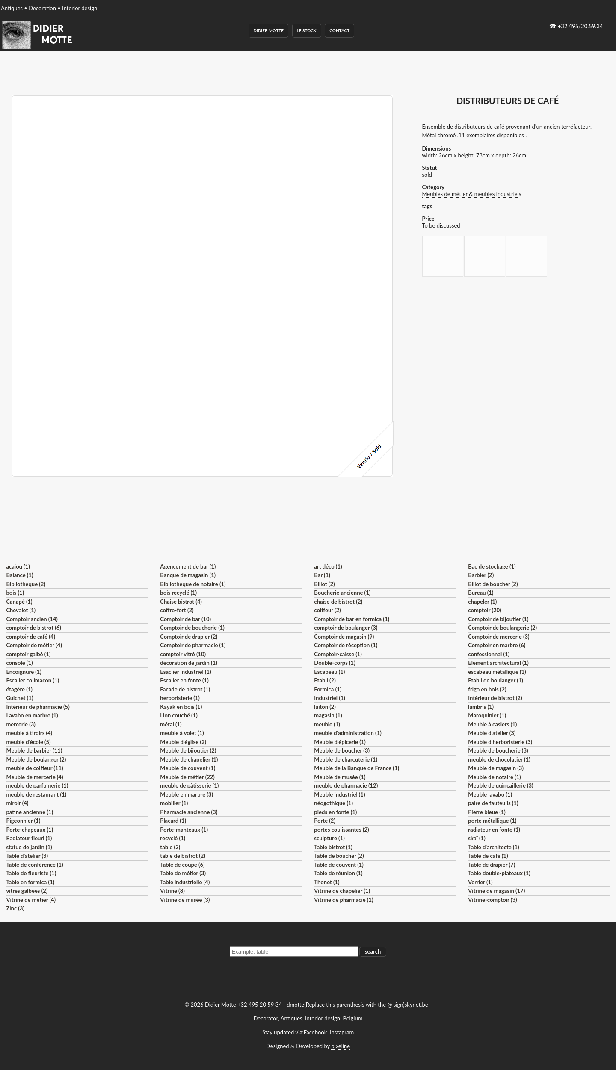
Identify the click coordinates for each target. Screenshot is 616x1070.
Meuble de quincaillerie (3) (500, 785)
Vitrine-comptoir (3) (492, 899)
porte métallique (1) (492, 820)
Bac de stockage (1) (491, 566)
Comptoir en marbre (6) (496, 645)
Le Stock (307, 30)
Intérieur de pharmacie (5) (37, 706)
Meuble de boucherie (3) (498, 750)
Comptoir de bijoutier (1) (498, 619)
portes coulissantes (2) (341, 829)
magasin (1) (328, 715)
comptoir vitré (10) (183, 654)
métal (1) (170, 724)
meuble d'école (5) (28, 741)
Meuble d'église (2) (183, 741)
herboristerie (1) (180, 697)
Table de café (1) (488, 855)
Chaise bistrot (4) (181, 601)
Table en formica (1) (30, 882)
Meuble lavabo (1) (490, 794)
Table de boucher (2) (339, 855)
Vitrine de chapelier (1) (342, 890)
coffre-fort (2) (176, 610)
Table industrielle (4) (185, 882)
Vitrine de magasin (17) (496, 890)
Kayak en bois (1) (181, 706)
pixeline (340, 1046)
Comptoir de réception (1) (345, 645)
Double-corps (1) (334, 662)
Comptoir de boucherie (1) (192, 627)
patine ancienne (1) (29, 812)
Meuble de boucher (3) (342, 750)
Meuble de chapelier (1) (189, 759)
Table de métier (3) (183, 873)
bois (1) (15, 592)
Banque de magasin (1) (188, 575)
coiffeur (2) (327, 610)
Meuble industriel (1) (339, 794)
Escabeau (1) (329, 671)
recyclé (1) (172, 838)
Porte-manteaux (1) (184, 829)
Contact (339, 30)
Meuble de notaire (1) (494, 777)
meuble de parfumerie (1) (37, 785)
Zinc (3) (15, 908)
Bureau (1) (480, 592)
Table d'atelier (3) (27, 855)
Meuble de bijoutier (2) (188, 750)
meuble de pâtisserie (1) (189, 785)
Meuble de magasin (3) (496, 768)
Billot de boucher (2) (493, 584)
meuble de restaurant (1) (36, 794)
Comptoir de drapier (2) (188, 636)
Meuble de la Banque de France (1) (356, 768)
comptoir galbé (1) (28, 654)
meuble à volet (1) (182, 732)
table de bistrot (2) (182, 855)
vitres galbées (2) (26, 890)
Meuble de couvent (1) (187, 768)
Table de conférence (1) (34, 864)
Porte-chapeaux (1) (29, 829)
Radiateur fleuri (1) (29, 838)
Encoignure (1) (23, 671)
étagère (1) (19, 689)
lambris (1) (481, 706)
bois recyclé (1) (178, 592)
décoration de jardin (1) (188, 662)
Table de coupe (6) (182, 864)
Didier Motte (268, 30)
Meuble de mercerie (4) (34, 777)
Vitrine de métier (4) (31, 899)
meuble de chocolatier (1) (499, 759)
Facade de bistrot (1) (185, 689)
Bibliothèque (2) (25, 584)
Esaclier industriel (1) (185, 671)
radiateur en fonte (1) (494, 829)
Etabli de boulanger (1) (495, 680)
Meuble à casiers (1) (492, 724)
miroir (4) (17, 803)
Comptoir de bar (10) (185, 619)
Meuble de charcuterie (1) (345, 759)
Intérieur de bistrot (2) (495, 697)
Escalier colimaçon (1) (32, 680)
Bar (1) (322, 575)
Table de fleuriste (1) (31, 873)
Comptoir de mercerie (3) (498, 636)
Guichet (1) (19, 697)
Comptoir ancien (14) (32, 619)
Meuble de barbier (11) (34, 750)
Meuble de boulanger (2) (36, 759)
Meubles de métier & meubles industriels (471, 193)
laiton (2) (325, 706)
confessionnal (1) (488, 654)
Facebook (315, 1032)
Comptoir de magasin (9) (344, 636)
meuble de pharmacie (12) (346, 785)
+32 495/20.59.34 (580, 26)
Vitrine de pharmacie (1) (343, 899)
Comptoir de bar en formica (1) (351, 619)
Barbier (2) (481, 575)
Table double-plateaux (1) (499, 873)
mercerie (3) (21, 724)
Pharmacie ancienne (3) (188, 812)
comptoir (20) (484, 610)
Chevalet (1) (21, 610)
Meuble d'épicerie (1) (340, 741)
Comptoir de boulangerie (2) (502, 627)
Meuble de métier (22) (187, 777)
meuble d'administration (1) (347, 732)
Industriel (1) (329, 697)
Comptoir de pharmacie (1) (192, 645)
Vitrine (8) (172, 890)
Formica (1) (327, 689)
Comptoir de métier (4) (34, 645)
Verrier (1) (480, 882)
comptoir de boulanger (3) (345, 627)
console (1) (19, 662)
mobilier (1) (174, 803)
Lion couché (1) (178, 715)
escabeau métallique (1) (497, 671)
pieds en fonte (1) (335, 812)
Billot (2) (324, 584)
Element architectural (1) (498, 662)
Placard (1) (173, 820)
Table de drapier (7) (491, 864)
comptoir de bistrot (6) (33, 627)
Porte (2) (324, 820)
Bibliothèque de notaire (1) (192, 584)
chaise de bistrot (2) (338, 601)
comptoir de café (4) (30, 636)
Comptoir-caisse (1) (338, 654)
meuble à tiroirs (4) (29, 732)
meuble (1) (327, 724)
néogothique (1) (333, 803)
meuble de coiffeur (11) (34, 768)
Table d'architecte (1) (493, 847)
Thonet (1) (326, 882)
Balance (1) (19, 575)
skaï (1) (476, 838)
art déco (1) (328, 566)
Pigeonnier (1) (23, 820)
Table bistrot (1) (333, 847)
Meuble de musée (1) (339, 777)
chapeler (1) (482, 601)
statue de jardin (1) (29, 847)
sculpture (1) (329, 838)
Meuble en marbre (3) (186, 794)
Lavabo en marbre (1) (32, 715)
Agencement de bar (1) (188, 566)
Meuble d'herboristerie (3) (500, 741)
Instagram (342, 1032)
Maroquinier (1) (487, 715)
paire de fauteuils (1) (493, 803)
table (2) (170, 847)
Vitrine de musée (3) (185, 899)
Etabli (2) (324, 680)
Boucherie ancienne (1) (342, 592)
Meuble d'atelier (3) (491, 732)
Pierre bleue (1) (487, 812)
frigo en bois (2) (487, 689)
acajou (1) (18, 566)
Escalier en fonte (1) (184, 680)
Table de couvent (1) (339, 864)
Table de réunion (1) (338, 873)
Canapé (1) (19, 601)
